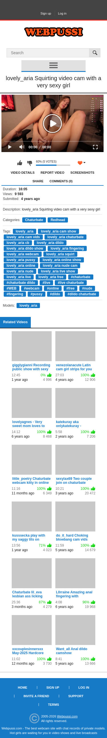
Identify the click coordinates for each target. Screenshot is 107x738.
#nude (87, 288)
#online (53, 288)
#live (46, 283)
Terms (53, 704)
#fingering (15, 294)
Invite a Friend (36, 696)
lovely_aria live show (58, 271)
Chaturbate (34, 220)
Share (38, 181)
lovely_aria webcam (23, 254)
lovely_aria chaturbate (65, 237)
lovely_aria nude (20, 271)
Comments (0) (61, 181)
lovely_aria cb (18, 243)
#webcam (31, 288)
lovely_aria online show (62, 260)
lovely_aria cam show (58, 231)
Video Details (23, 172)
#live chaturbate (71, 283)
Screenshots (82, 172)
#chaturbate (80, 277)
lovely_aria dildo (50, 243)
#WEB (12, 288)
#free (70, 288)
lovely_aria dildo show (25, 248)
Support (75, 696)
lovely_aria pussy (21, 260)
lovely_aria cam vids (23, 237)
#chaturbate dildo (21, 283)
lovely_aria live (19, 277)
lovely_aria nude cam (60, 266)
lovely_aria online (21, 266)
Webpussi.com (67, 716)
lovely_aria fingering (67, 248)
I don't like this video (29, 163)
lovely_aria (24, 231)
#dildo (55, 294)
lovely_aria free (51, 277)
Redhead (58, 220)
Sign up (46, 13)
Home (22, 687)
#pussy (36, 294)
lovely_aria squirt (60, 254)
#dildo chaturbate (82, 294)
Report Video (52, 172)
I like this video (20, 163)
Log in (62, 13)
